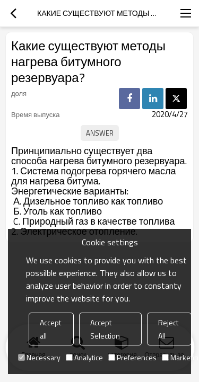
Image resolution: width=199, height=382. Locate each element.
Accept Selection (105, 329)
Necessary (39, 357)
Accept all (50, 329)
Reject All (168, 329)
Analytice (84, 357)
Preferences (132, 357)
